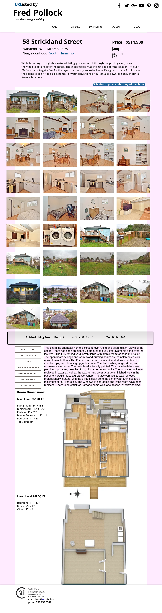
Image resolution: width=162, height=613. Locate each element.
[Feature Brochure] (28, 367)
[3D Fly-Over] (28, 349)
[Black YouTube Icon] (141, 5)
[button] (74, 27)
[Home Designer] (28, 356)
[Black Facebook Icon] (119, 5)
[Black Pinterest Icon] (149, 5)
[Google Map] (28, 379)
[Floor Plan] (28, 386)
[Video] (28, 361)
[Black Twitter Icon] (127, 5)
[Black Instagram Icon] (156, 5)
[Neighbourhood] (28, 373)
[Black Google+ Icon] (134, 5)
